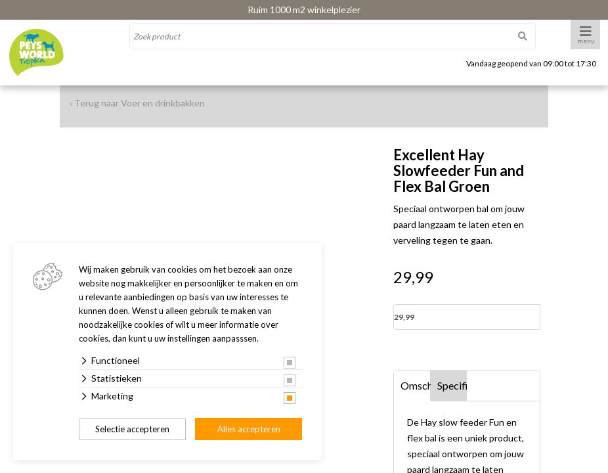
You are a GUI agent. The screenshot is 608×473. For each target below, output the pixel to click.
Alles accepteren (248, 429)
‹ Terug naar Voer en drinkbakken (137, 102)
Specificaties (452, 385)
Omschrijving (416, 385)
